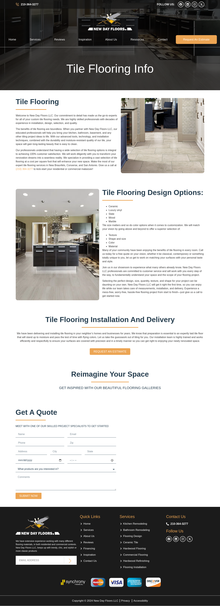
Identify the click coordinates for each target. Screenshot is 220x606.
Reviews (59, 39)
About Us (111, 39)
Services (35, 39)
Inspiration (85, 39)
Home (12, 39)
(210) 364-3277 (24, 169)
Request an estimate (196, 39)
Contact (163, 39)
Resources (137, 39)
